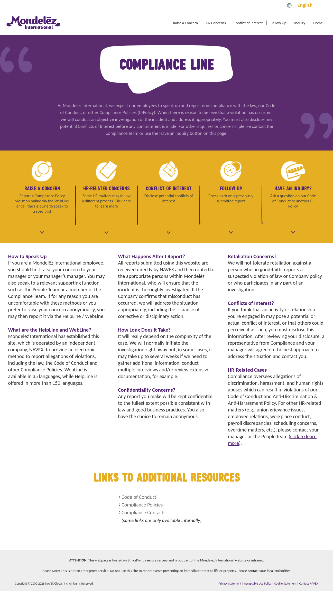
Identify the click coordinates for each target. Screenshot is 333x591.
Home (318, 23)
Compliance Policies (142, 505)
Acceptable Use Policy (257, 583)
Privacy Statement (230, 583)
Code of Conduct (139, 497)
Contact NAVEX (308, 583)
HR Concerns (216, 23)
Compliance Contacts (143, 512)
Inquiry (299, 23)
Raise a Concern (185, 23)
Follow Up (278, 23)
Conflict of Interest (248, 23)
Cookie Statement (285, 583)
